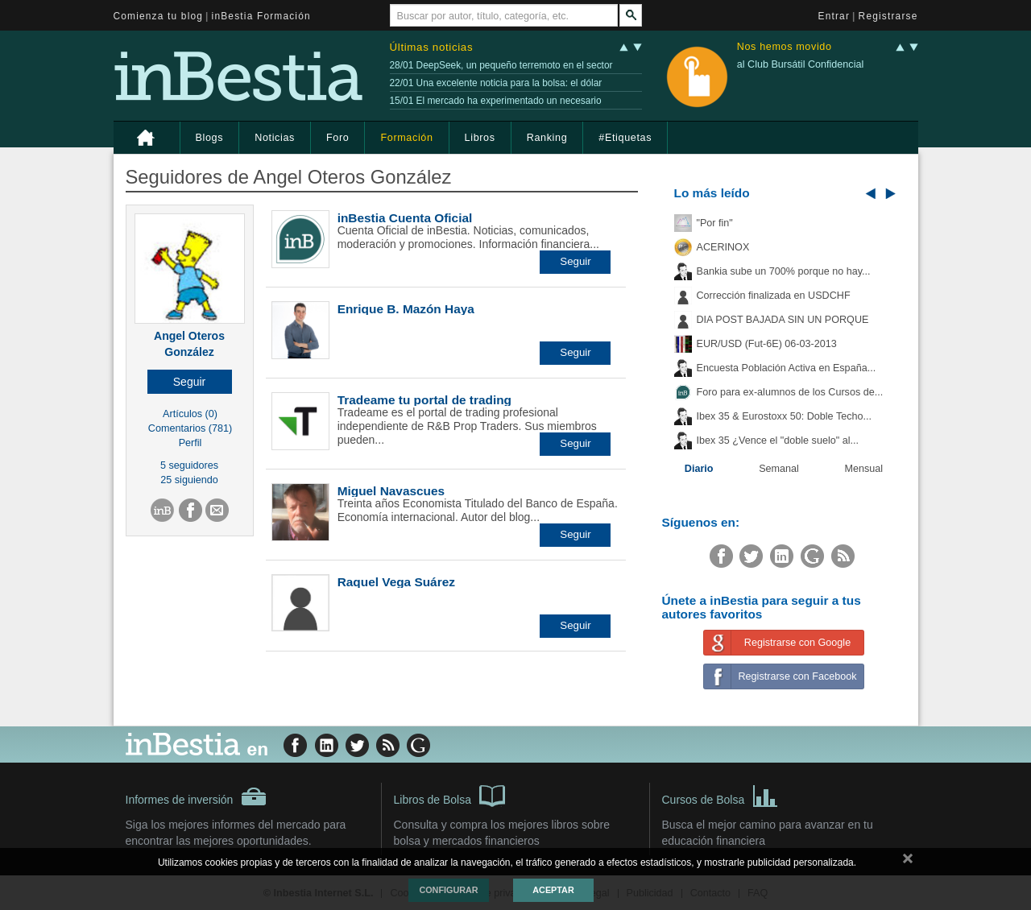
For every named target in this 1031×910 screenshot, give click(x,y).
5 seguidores (189, 465)
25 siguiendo (188, 480)
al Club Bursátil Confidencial (800, 64)
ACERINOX (723, 247)
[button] (190, 381)
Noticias (275, 137)
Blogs (210, 137)
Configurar (448, 890)
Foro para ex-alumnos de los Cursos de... (790, 392)
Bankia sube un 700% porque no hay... (784, 271)
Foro (337, 137)
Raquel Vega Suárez (396, 582)
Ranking (547, 137)
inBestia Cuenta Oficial (405, 218)
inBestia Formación (261, 16)
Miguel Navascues (391, 491)
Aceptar (552, 890)
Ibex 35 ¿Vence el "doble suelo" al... (778, 440)
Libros (480, 137)
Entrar (834, 16)
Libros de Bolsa (450, 795)
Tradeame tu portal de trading (424, 400)
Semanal (779, 468)
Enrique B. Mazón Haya (405, 309)
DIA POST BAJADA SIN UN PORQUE (783, 319)
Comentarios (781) (190, 428)
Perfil (190, 443)
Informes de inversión (196, 796)
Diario (699, 468)
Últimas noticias (432, 47)
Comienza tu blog (159, 16)
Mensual (864, 468)
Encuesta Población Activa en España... (786, 368)
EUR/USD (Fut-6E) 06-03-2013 (767, 344)
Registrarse (888, 16)
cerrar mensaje (907, 861)
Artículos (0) (190, 414)
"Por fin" (715, 223)
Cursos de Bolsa (720, 795)
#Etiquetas (625, 137)
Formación (406, 137)
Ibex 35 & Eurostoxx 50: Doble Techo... (784, 416)
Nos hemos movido (784, 47)
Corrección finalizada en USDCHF (774, 295)
